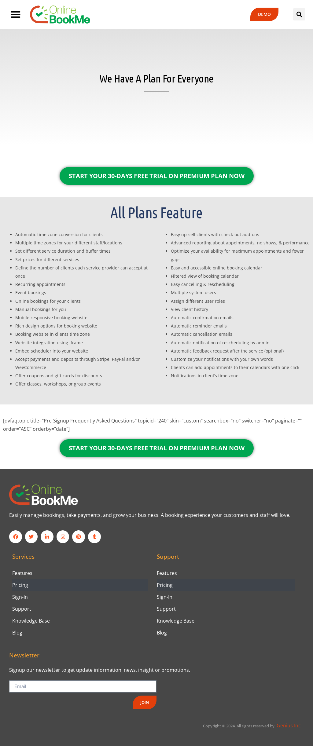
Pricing (20, 585)
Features (22, 573)
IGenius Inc (288, 725)
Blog (17, 632)
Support (21, 608)
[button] (15, 14)
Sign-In (20, 597)
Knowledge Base (31, 620)
